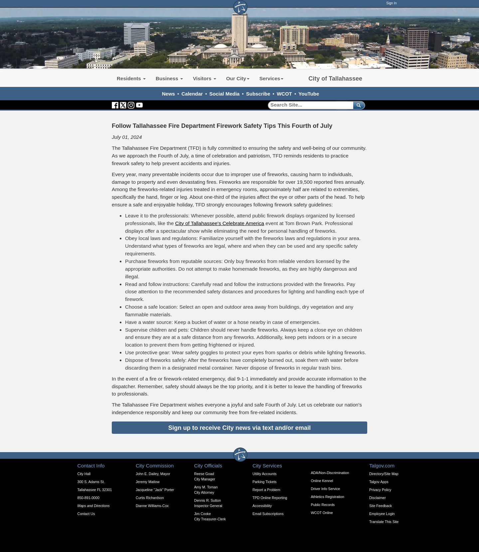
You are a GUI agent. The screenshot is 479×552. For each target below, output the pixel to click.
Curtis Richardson (150, 498)
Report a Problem (266, 490)
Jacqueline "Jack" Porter (155, 490)
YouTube (308, 94)
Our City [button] (237, 78)
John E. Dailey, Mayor (153, 474)
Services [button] (271, 78)
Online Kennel (322, 481)
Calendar (192, 94)
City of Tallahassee (335, 78)
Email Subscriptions (268, 514)
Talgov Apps (378, 482)
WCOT (284, 94)
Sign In (391, 3)
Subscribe (258, 94)
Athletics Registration (327, 497)
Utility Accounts (264, 474)
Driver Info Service (325, 489)
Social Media (224, 94)
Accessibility (262, 506)
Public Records (323, 505)
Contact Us (86, 514)
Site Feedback (380, 506)
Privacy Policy (380, 490)
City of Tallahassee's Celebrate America (219, 223)
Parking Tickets (264, 482)
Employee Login (382, 514)
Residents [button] (131, 78)
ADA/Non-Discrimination (330, 473)
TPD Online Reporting (269, 498)
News (168, 94)
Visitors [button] (204, 78)
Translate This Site (384, 522)
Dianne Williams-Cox (152, 506)
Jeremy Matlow (148, 482)
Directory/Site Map (384, 474)
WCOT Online (322, 513)
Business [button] (169, 78)
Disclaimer (377, 498)
